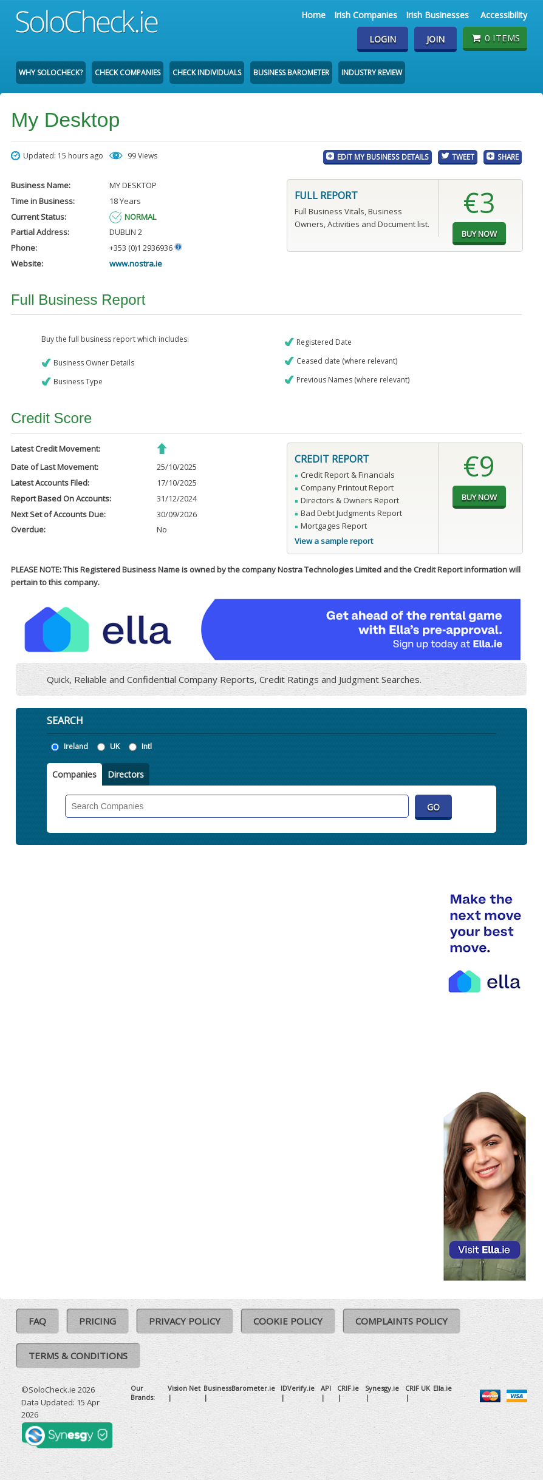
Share (508, 156)
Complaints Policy (401, 1321)
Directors (126, 774)
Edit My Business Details (383, 156)
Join (435, 39)
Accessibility (503, 15)
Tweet (463, 156)
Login (382, 39)
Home (313, 15)
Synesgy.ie (382, 1388)
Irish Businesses (437, 15)
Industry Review (371, 72)
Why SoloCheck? (51, 72)
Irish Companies (365, 15)
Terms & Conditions (78, 1355)
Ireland (76, 746)
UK (115, 746)
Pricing (97, 1321)
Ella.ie (442, 1388)
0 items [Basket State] (494, 38)
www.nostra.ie (135, 263)
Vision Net (184, 1388)
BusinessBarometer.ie (239, 1388)
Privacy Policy (184, 1321)
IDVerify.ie (298, 1388)
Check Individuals (206, 72)
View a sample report (334, 540)
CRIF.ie (348, 1388)
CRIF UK (417, 1388)
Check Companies (127, 72)
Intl (147, 746)
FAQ (37, 1321)
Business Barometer (291, 72)
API (326, 1388)
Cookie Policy (288, 1321)
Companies (74, 774)
